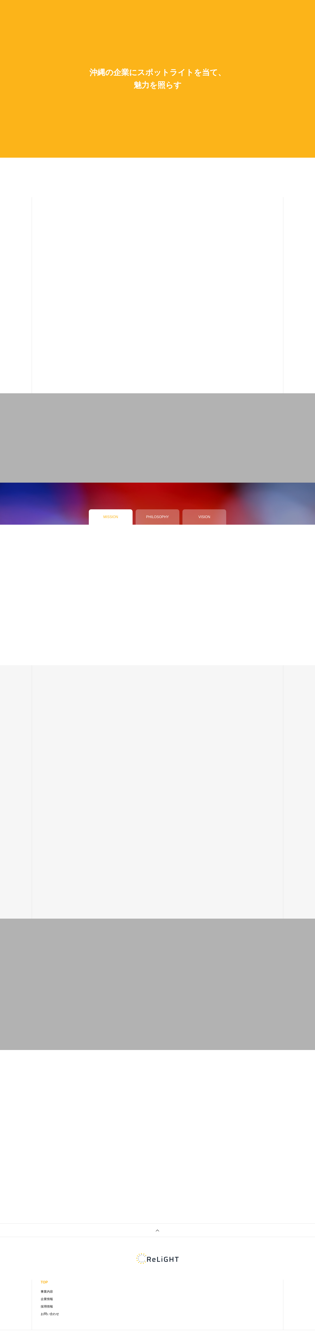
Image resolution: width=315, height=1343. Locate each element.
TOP (44, 1282)
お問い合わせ (50, 1314)
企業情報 (47, 1299)
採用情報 (47, 1306)
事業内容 (47, 1291)
